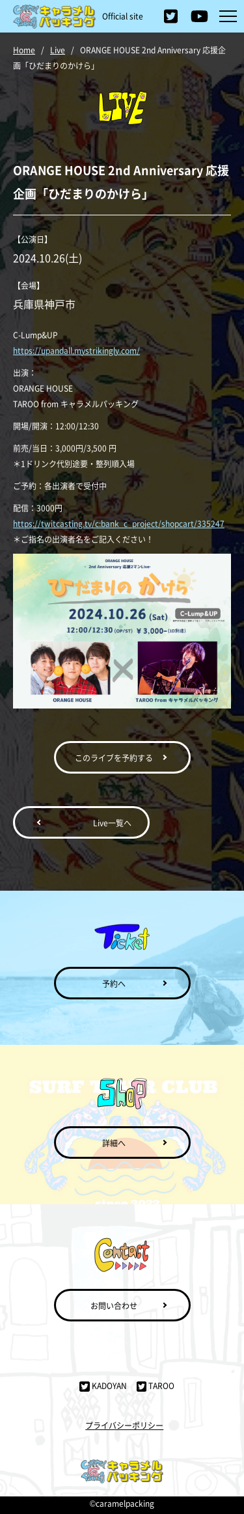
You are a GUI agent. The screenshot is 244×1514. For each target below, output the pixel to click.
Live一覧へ (112, 822)
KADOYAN (102, 1385)
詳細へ (114, 1142)
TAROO (155, 1385)
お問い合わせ (113, 1305)
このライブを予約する (114, 757)
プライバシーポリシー (124, 1425)
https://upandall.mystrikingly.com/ (76, 350)
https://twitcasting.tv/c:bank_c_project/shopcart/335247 (118, 523)
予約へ (114, 983)
